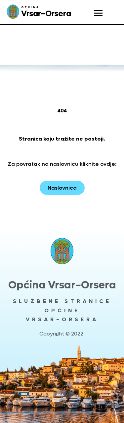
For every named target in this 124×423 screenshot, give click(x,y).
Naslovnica (62, 188)
